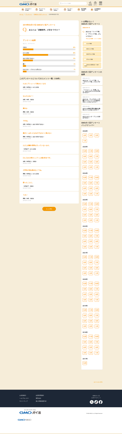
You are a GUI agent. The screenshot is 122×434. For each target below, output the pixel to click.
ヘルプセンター (24, 398)
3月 (91, 135)
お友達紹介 (22, 395)
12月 (84, 151)
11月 (90, 151)
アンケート (29, 14)
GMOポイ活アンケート (40, 14)
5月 (91, 162)
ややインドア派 (89, 49)
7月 (97, 156)
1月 (85, 141)
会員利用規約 (40, 395)
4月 (85, 135)
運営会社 (38, 398)
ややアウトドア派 (89, 54)
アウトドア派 (88, 59)
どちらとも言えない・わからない (91, 65)
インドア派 (88, 43)
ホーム (21, 14)
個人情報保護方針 (41, 401)
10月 (96, 151)
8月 (91, 156)
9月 (85, 156)
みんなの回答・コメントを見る (94, 38)
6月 (85, 162)
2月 (97, 135)
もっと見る (49, 209)
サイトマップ (23, 401)
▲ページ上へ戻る (98, 382)
